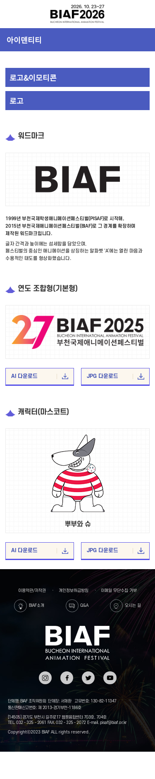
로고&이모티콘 (33, 77)
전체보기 (11, 14)
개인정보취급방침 (73, 590)
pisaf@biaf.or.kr (113, 722)
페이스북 (66, 677)
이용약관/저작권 (32, 590)
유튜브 (109, 674)
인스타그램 (45, 677)
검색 (143, 14)
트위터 (88, 674)
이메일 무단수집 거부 (119, 590)
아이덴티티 (24, 39)
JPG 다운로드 (115, 376)
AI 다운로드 (40, 376)
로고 (17, 100)
